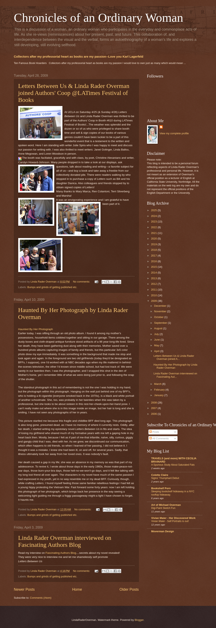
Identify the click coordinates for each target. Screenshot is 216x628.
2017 (154, 255)
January (159, 395)
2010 (154, 295)
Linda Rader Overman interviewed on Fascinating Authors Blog (64, 541)
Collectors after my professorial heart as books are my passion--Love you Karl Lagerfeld (78, 56)
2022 (154, 227)
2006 (154, 413)
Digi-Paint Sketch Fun (163, 508)
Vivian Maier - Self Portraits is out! (170, 521)
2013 (154, 278)
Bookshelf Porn (161, 488)
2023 (154, 221)
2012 (154, 283)
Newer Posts (24, 589)
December (160, 305)
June (157, 339)
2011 (154, 289)
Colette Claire (159, 474)
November (160, 311)
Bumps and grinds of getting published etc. (52, 287)
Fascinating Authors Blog (60, 552)
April (157, 351)
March (158, 383)
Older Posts (129, 589)
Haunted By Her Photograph (35, 329)
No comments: (82, 281)
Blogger (139, 619)
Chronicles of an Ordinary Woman (98, 17)
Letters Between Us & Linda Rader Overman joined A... (174, 357)
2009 (154, 300)
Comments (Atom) (40, 597)
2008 (154, 402)
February (159, 389)
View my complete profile (174, 133)
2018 (154, 249)
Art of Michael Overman (166, 504)
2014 (154, 272)
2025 (154, 210)
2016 (154, 261)
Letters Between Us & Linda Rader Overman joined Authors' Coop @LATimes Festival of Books (73, 92)
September (161, 322)
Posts (154, 431)
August (158, 328)
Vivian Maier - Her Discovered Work (173, 518)
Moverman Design (162, 531)
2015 (154, 266)
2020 (154, 238)
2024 (154, 216)
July (156, 334)
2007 (154, 408)
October (159, 317)
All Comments (159, 438)
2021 (154, 233)
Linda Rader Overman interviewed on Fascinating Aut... (175, 375)
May (157, 345)
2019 (154, 244)
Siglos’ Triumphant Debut (165, 478)
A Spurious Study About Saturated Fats (173, 464)
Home (77, 589)
